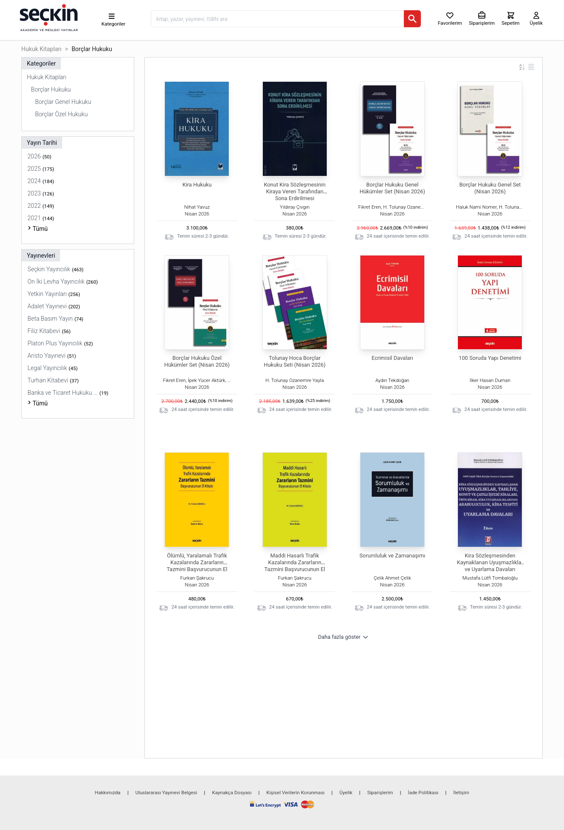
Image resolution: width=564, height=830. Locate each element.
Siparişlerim (380, 793)
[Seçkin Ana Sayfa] (48, 17)
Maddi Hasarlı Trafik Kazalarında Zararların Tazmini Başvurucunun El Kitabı (294, 565)
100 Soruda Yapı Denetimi (490, 358)
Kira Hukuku (197, 184)
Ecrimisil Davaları (392, 358)
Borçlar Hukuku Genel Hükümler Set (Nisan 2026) (392, 188)
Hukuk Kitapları (41, 49)
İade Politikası (423, 793)
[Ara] (412, 18)
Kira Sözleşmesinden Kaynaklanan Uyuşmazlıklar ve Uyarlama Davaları (490, 562)
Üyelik (346, 793)
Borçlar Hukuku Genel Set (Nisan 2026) (490, 188)
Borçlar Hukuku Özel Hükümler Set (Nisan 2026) (197, 361)
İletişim (461, 793)
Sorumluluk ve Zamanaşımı (393, 555)
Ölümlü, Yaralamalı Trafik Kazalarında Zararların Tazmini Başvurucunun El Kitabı (197, 565)
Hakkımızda (108, 793)
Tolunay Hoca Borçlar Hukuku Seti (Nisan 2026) (294, 361)
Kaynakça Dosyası (232, 793)
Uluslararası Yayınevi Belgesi (166, 793)
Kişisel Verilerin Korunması (295, 793)
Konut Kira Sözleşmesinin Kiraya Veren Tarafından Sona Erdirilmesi (294, 191)
